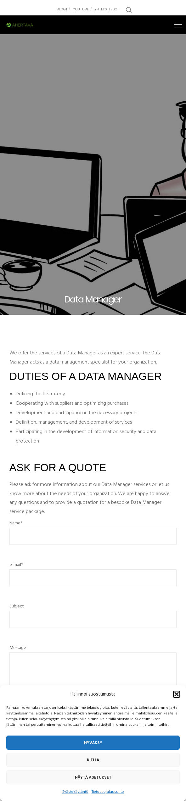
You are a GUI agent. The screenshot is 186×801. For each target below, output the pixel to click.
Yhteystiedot (107, 9)
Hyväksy (93, 742)
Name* (93, 535)
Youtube (81, 9)
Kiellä (93, 760)
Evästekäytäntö (75, 792)
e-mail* (93, 577)
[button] (176, 694)
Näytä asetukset (93, 777)
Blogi (62, 9)
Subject (93, 618)
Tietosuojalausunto (108, 792)
